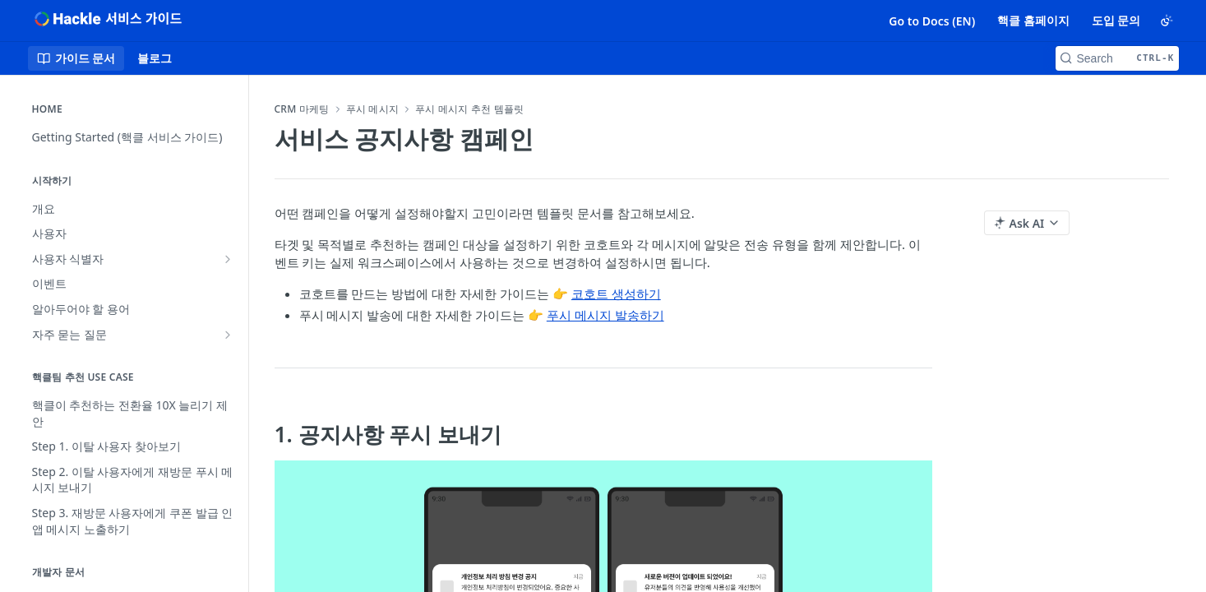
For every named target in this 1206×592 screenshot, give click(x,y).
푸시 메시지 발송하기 (605, 315)
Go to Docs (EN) (932, 21)
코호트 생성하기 (616, 293)
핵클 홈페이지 (1033, 20)
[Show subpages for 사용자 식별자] (227, 259)
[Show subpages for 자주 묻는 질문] (227, 334)
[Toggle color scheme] (1166, 20)
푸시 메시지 (373, 109)
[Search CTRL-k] (1117, 58)
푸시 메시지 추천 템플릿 (469, 109)
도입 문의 (1116, 20)
